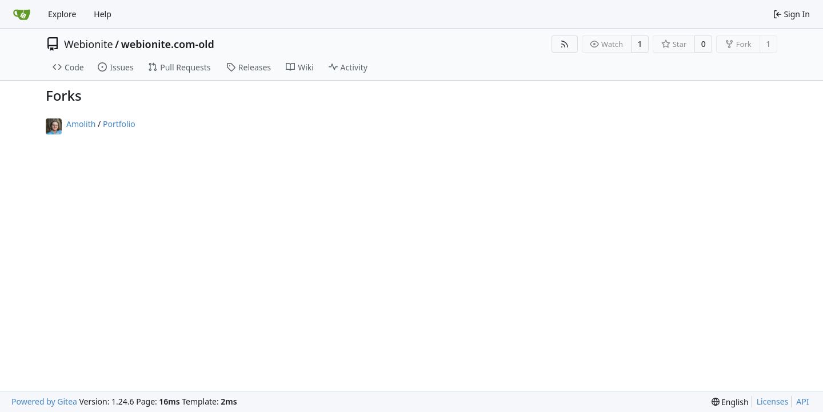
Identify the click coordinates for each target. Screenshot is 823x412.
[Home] (22, 14)
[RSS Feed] (565, 44)
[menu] (730, 402)
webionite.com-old (167, 44)
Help (102, 14)
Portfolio (119, 123)
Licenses (773, 401)
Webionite (88, 44)
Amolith (80, 123)
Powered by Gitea (44, 401)
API (802, 401)
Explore (62, 14)
